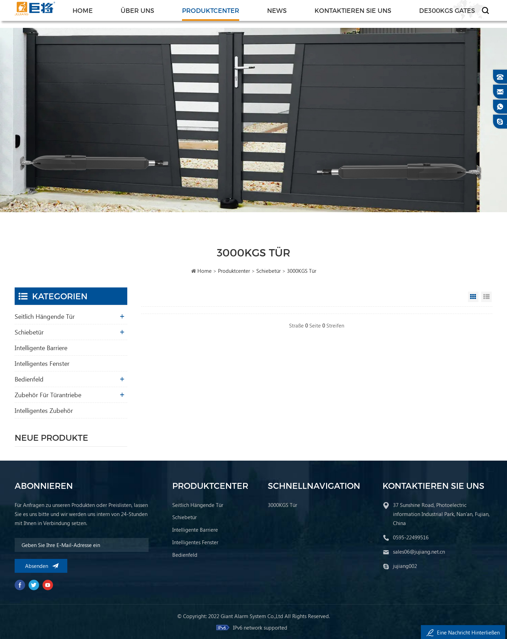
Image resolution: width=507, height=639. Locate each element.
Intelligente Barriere (41, 347)
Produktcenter (210, 10)
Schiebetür (268, 270)
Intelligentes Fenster (42, 363)
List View (486, 297)
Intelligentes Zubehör (44, 410)
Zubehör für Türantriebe (48, 394)
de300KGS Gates (447, 10)
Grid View (473, 297)
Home (83, 10)
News (277, 10)
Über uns (137, 10)
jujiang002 (405, 565)
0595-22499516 (411, 537)
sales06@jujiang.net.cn (419, 551)
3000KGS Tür (301, 270)
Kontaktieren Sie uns (353, 10)
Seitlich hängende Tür (45, 316)
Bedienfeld (29, 379)
